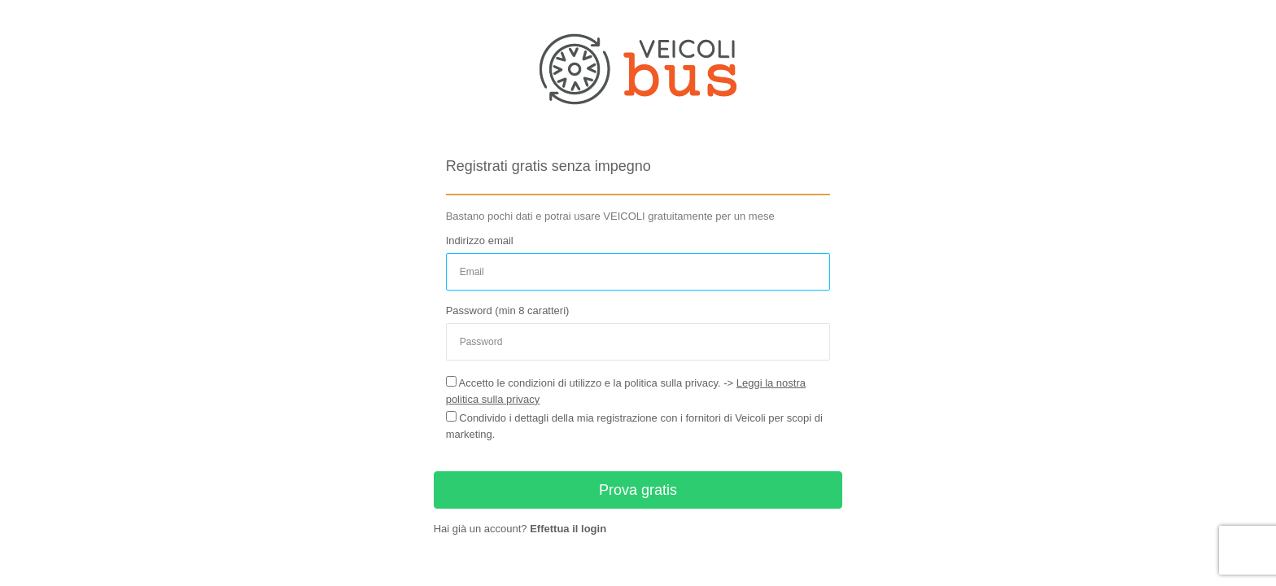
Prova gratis (638, 490)
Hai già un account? (520, 529)
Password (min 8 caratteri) (508, 310)
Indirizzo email (479, 240)
